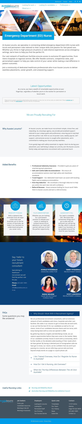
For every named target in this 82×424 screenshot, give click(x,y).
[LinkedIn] (79, 1)
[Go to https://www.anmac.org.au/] (54, 391)
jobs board (19, 101)
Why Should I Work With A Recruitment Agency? (54, 314)
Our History (55, 409)
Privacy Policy (47, 421)
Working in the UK (23, 408)
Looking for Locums (40, 404)
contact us (69, 100)
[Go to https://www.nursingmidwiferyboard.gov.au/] (54, 388)
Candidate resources (23, 406)
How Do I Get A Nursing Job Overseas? (50, 364)
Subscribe (55, 413)
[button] (35, 5)
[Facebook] (75, 1)
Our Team (55, 406)
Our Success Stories (40, 413)
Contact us (72, 413)
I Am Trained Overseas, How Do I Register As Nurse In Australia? (55, 357)
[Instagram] (77, 1)
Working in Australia (23, 410)
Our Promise (38, 411)
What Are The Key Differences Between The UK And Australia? (55, 371)
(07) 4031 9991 (22, 283)
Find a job (20, 403)
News (53, 411)
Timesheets (55, 404)
